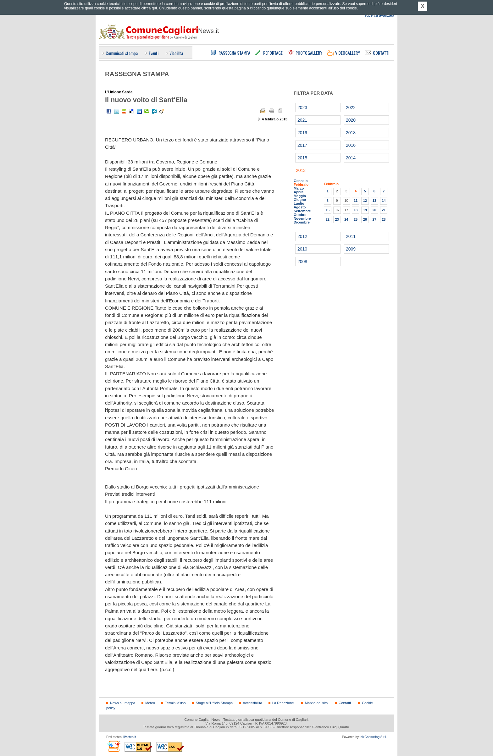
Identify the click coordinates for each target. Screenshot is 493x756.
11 (355, 200)
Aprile (299, 192)
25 (355, 219)
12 (365, 200)
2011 (351, 236)
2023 (302, 107)
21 (383, 210)
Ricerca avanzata (379, 15)
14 (383, 200)
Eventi (153, 53)
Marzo (299, 188)
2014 (351, 157)
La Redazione (283, 703)
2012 (302, 236)
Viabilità (176, 53)
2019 (302, 132)
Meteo (150, 703)
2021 (302, 120)
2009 (351, 248)
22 (328, 219)
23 (337, 219)
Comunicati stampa (122, 53)
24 (346, 219)
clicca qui (149, 8)
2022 (351, 107)
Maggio (300, 196)
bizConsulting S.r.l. (374, 737)
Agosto (300, 207)
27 (374, 219)
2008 (302, 261)
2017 (302, 145)
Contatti (345, 703)
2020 (351, 120)
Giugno (300, 199)
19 (365, 210)
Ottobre (300, 215)
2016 (351, 145)
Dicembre (302, 222)
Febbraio (301, 184)
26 (365, 219)
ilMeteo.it (129, 737)
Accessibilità (252, 703)
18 (355, 210)
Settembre (302, 211)
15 (328, 210)
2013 (301, 170)
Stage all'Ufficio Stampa (214, 703)
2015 (302, 157)
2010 (302, 248)
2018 (351, 132)
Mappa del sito (316, 703)
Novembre (302, 218)
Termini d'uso (175, 703)
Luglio (299, 203)
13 (374, 200)
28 (383, 219)
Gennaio (301, 181)
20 (374, 210)
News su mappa (122, 703)
